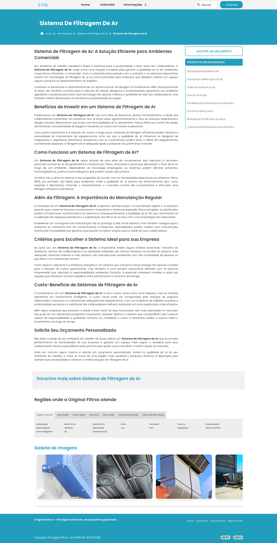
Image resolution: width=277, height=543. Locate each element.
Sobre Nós (107, 5)
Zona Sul (94, 414)
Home (85, 5)
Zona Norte (63, 414)
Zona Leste (108, 414)
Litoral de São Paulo (153, 414)
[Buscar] (198, 5)
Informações (136, 5)
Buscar (206, 5)
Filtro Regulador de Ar (201, 87)
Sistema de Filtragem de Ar (203, 71)
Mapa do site (235, 520)
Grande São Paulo (128, 414)
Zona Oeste (79, 414)
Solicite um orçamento (214, 51)
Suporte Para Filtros (200, 111)
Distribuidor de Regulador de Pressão (210, 103)
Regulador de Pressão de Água (206, 119)
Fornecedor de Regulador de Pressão (210, 127)
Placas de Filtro (197, 95)
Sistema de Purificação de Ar (205, 79)
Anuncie (231, 5)
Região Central (44, 414)
